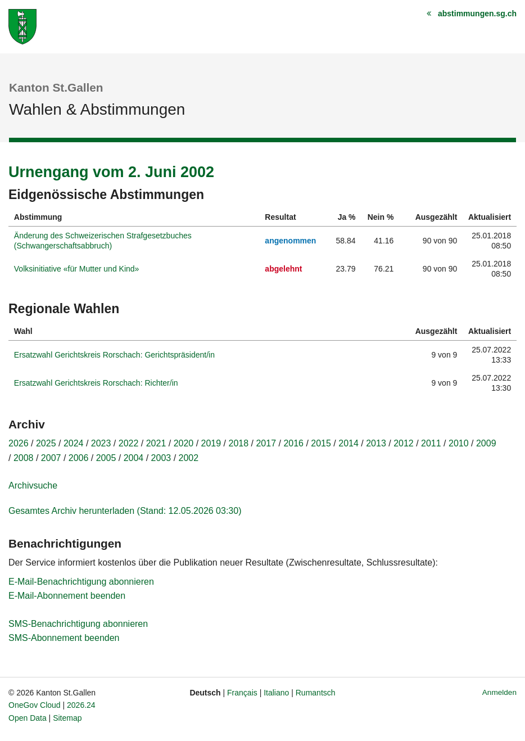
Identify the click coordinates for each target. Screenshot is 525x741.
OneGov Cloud (34, 705)
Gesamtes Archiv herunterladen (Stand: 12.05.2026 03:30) (124, 511)
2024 (74, 443)
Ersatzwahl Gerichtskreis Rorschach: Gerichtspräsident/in (114, 354)
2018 (239, 443)
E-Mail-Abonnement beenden (66, 595)
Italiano (276, 692)
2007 (51, 458)
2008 (23, 458)
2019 (211, 443)
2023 (101, 443)
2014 (348, 443)
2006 (79, 458)
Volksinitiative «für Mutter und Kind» (76, 268)
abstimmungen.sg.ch (477, 13)
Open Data (27, 717)
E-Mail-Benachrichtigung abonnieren (81, 581)
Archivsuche (32, 485)
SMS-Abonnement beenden (63, 638)
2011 (431, 443)
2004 (134, 458)
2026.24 (81, 705)
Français (242, 692)
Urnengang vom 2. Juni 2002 (111, 172)
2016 (293, 443)
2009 (486, 443)
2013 (376, 443)
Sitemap (67, 717)
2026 (18, 443)
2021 (156, 443)
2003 (161, 458)
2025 (46, 443)
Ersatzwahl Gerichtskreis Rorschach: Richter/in (96, 382)
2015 (321, 443)
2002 (189, 458)
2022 (129, 443)
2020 (184, 443)
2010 (459, 443)
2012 (403, 443)
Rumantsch (316, 692)
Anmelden (499, 692)
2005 (106, 458)
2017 (266, 443)
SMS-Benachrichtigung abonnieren (78, 624)
